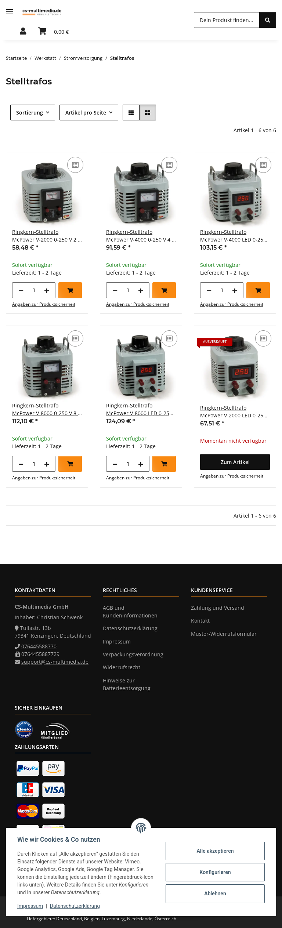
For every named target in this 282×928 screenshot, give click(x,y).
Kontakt (200, 620)
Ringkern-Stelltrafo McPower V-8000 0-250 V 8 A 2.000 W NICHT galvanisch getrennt (46, 409)
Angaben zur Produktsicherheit (43, 304)
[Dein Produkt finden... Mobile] (227, 20)
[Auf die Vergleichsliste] (75, 165)
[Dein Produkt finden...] (267, 20)
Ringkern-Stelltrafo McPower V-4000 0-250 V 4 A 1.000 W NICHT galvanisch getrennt (140, 235)
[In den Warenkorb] (70, 290)
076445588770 (39, 646)
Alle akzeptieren (214, 851)
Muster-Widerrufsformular (224, 633)
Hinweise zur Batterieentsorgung (127, 684)
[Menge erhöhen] (46, 290)
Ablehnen (214, 893)
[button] (23, 31)
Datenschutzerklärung (76, 906)
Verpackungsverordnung (133, 654)
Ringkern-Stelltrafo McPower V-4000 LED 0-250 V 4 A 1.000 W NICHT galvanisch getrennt (233, 235)
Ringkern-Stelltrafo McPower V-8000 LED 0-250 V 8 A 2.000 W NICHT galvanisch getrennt (139, 409)
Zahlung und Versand (217, 607)
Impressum (31, 906)
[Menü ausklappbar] (9, 12)
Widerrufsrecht (121, 667)
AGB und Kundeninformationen (130, 611)
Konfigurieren (214, 872)
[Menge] (34, 290)
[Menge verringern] (20, 290)
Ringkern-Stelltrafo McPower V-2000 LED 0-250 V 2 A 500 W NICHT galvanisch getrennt (233, 411)
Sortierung (29, 112)
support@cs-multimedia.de (54, 661)
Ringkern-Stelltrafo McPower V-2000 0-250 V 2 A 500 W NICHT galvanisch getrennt (46, 235)
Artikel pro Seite (85, 112)
